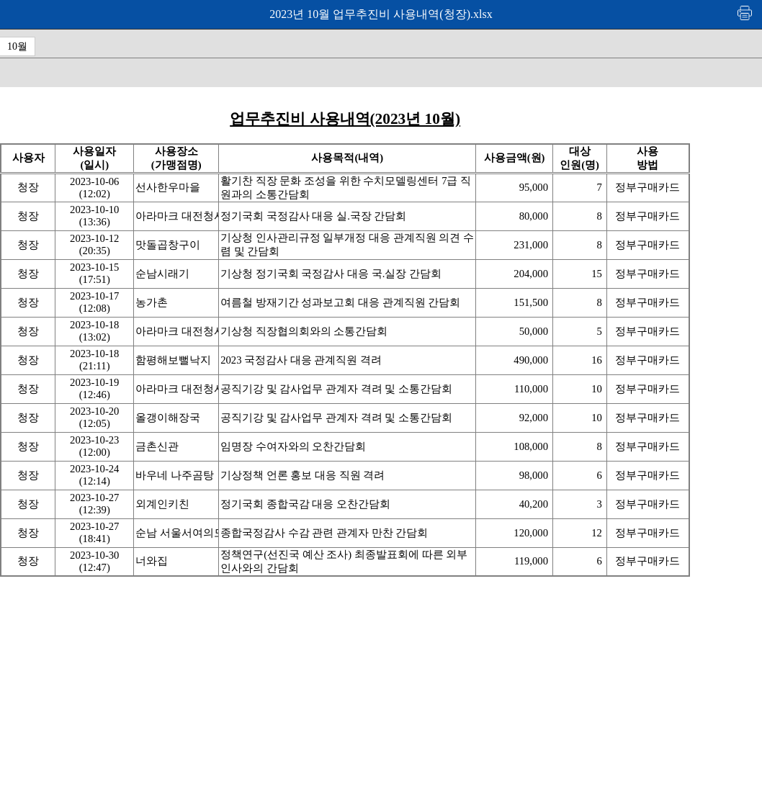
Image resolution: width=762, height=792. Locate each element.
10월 (17, 46)
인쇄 (745, 12)
